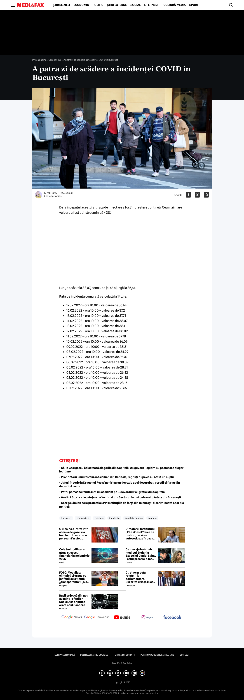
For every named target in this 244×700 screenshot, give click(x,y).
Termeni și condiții (124, 655)
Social (135, 5)
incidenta (114, 518)
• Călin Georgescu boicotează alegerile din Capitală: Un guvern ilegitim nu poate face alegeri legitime (121, 469)
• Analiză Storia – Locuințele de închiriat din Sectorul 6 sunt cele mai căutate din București (120, 497)
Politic (98, 5)
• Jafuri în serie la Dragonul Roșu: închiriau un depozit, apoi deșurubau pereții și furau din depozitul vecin (119, 484)
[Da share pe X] (197, 195)
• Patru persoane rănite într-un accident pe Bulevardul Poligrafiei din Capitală (112, 492)
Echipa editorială (65, 655)
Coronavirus (55, 59)
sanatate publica (134, 518)
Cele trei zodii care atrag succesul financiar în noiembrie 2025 (74, 554)
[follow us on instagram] (147, 617)
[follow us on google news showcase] (96, 617)
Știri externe (117, 5)
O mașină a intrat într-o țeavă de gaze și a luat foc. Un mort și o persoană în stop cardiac (74, 533)
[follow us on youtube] (122, 617)
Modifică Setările (122, 663)
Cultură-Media (174, 5)
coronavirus (83, 518)
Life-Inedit (152, 5)
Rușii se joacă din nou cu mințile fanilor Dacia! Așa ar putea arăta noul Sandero (73, 600)
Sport (193, 5)
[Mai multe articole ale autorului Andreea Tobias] (38, 194)
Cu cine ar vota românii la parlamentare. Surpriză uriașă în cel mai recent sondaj (140, 577)
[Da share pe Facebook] (188, 195)
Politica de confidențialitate (157, 655)
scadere (152, 518)
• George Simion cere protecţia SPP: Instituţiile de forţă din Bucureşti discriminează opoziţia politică (121, 504)
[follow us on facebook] (172, 617)
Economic (81, 5)
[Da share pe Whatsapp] (206, 195)
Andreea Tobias (53, 196)
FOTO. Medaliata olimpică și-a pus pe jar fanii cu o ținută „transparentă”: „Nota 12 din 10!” (74, 577)
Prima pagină (39, 59)
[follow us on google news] (71, 617)
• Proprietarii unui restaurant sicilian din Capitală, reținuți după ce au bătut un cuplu (116, 477)
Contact (184, 655)
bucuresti (66, 518)
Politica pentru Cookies (94, 655)
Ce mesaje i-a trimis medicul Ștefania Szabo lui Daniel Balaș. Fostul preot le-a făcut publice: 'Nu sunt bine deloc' (141, 554)
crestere (99, 518)
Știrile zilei (61, 5)
